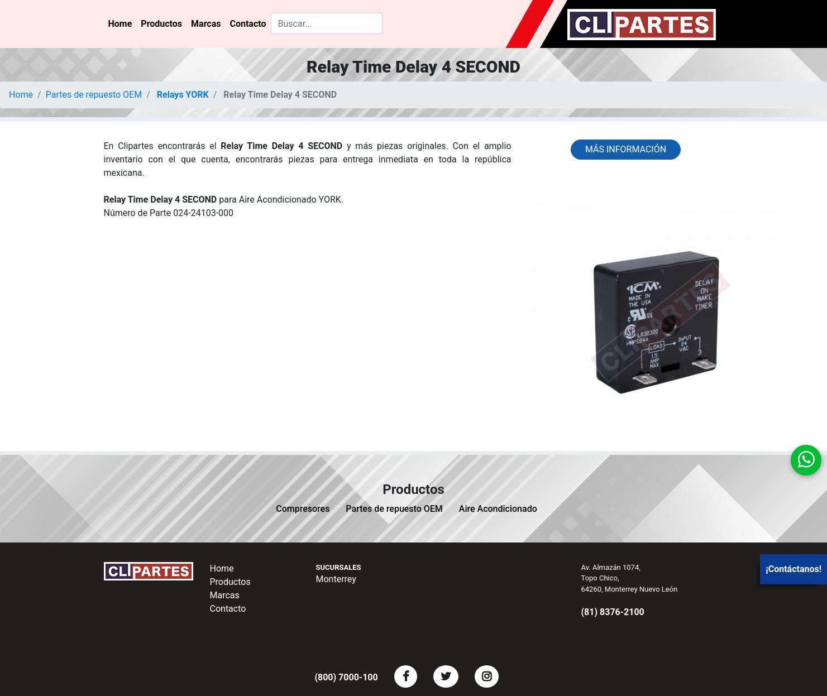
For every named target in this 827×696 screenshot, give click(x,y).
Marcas (206, 23)
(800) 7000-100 (345, 677)
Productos (161, 23)
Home (120, 23)
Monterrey (336, 579)
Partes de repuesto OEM (94, 94)
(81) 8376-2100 (612, 612)
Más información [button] (625, 149)
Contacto (248, 23)
